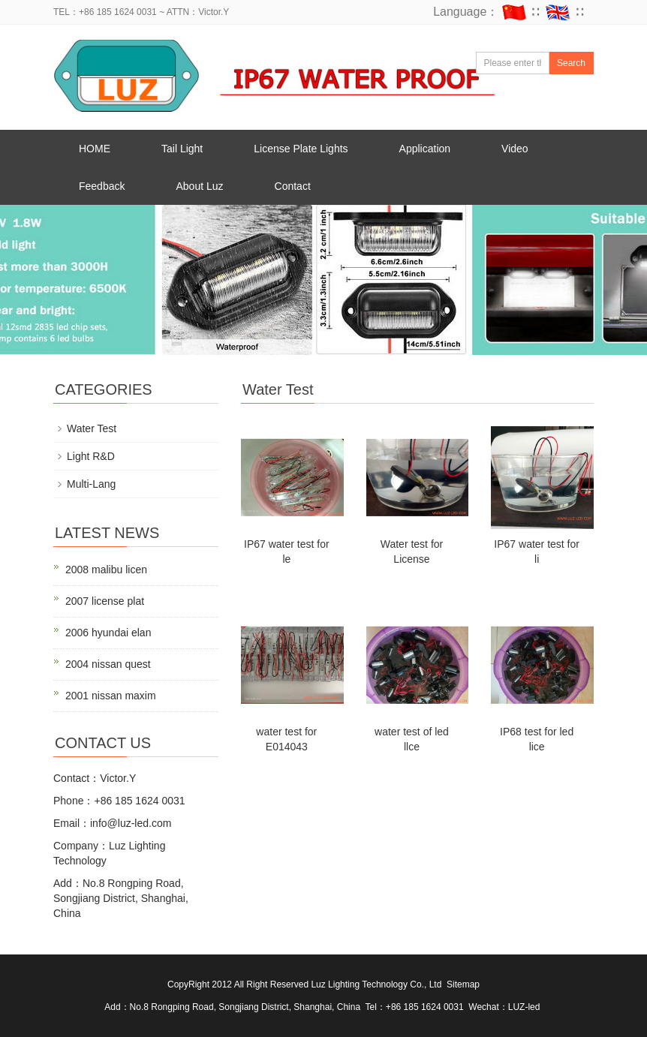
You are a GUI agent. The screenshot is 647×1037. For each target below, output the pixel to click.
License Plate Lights (301, 149)
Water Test (91, 428)
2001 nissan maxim (110, 696)
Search (571, 63)
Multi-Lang (91, 484)
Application (425, 149)
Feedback (102, 186)
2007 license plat (104, 601)
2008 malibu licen (106, 570)
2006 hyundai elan (108, 633)
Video (514, 149)
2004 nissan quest (108, 664)
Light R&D (91, 456)
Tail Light (182, 149)
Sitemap (463, 984)
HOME (94, 149)
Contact (293, 186)
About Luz (199, 186)
